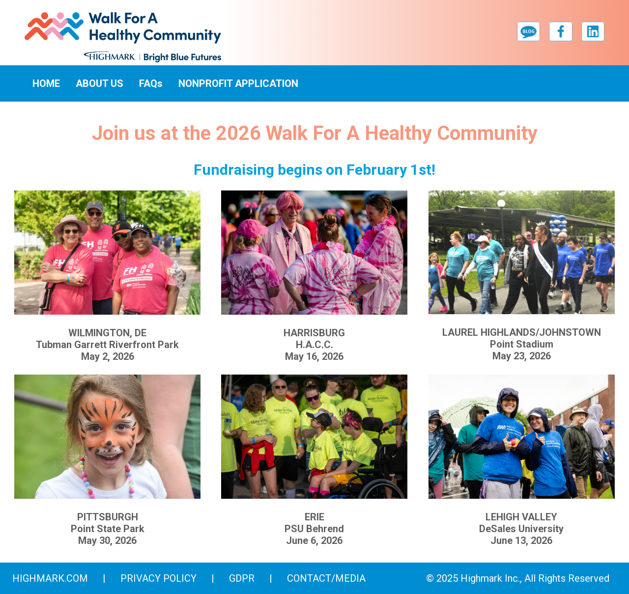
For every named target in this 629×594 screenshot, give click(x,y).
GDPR (242, 578)
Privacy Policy (158, 578)
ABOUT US (99, 83)
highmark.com (50, 578)
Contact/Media (326, 578)
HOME (46, 83)
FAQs (151, 83)
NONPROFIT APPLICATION (238, 83)
